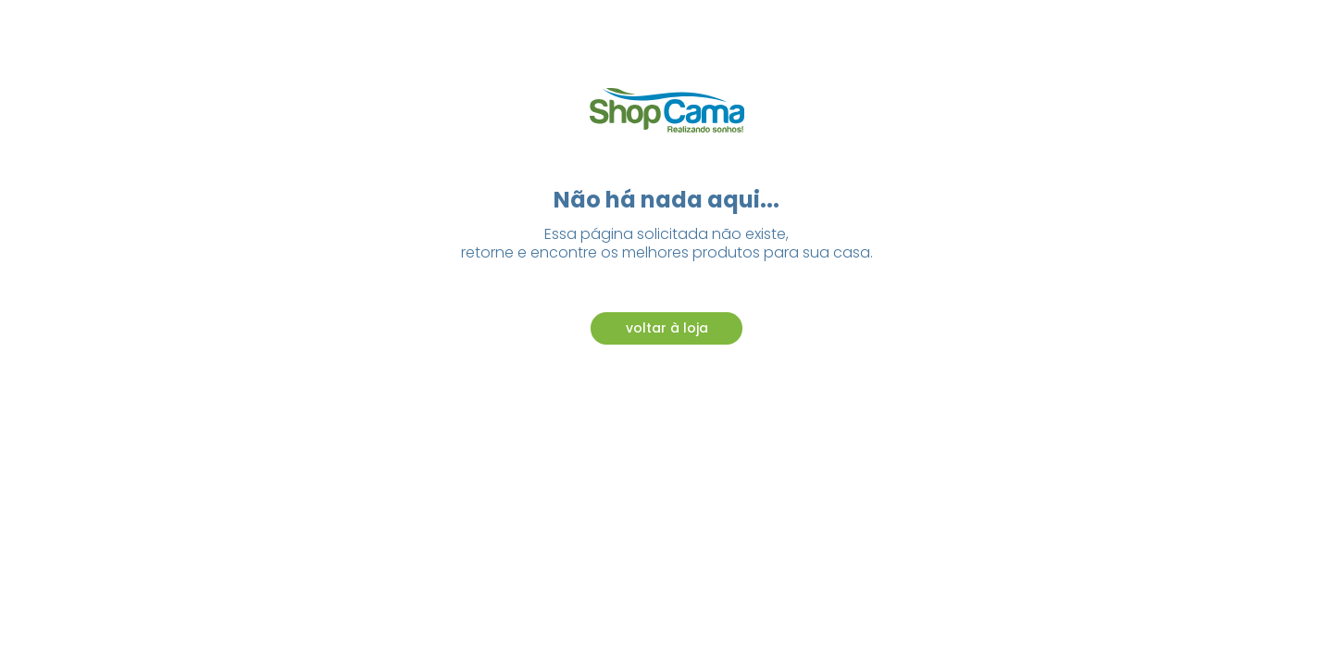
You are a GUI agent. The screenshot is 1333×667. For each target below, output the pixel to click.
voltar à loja (667, 328)
